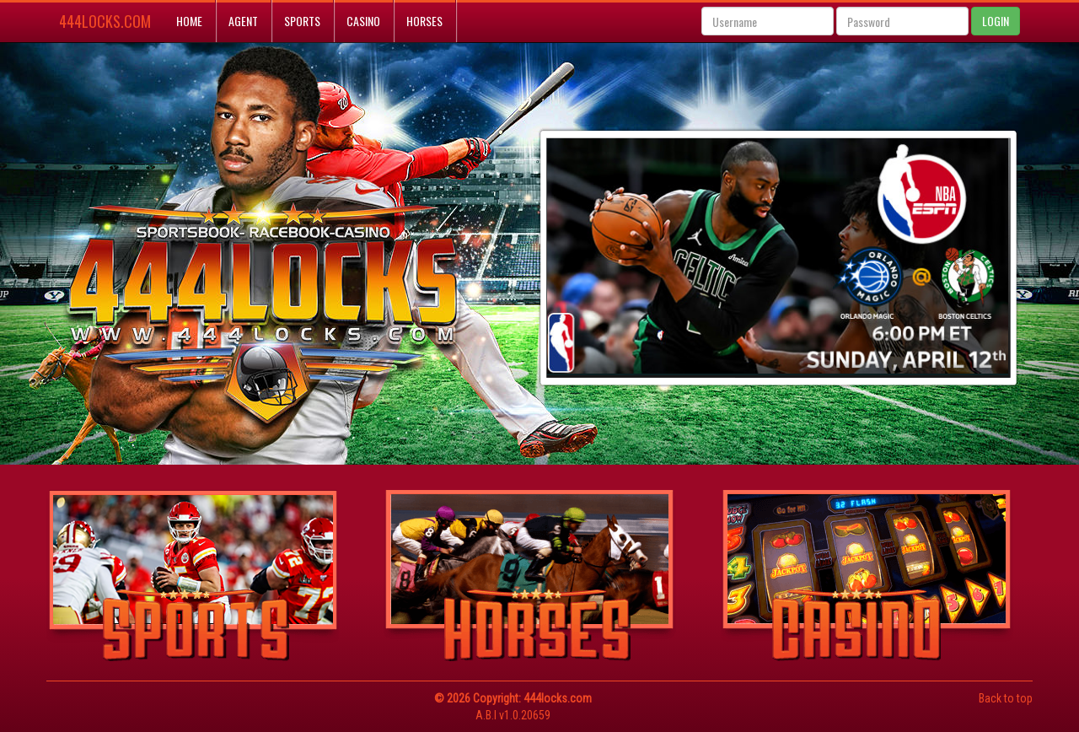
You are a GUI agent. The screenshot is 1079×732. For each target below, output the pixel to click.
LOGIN (995, 21)
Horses (424, 21)
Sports (302, 21)
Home (189, 21)
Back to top (1006, 698)
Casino (363, 21)
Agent (243, 21)
